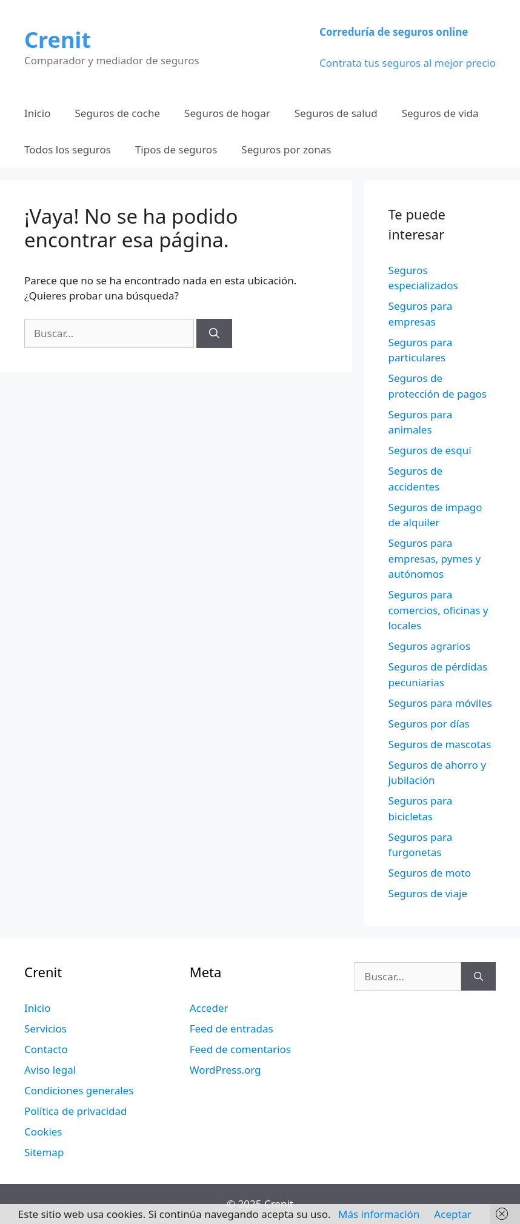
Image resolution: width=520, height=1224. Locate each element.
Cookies (43, 1132)
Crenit (57, 40)
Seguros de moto (429, 873)
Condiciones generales (78, 1090)
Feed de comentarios (240, 1049)
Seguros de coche (118, 113)
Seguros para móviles (440, 703)
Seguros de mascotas (440, 744)
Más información (378, 1214)
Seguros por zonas (286, 149)
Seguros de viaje (427, 893)
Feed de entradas (231, 1028)
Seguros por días (429, 724)
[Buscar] (214, 333)
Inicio (37, 113)
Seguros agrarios (429, 646)
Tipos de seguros (176, 149)
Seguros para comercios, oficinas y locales (438, 609)
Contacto (46, 1049)
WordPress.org (225, 1070)
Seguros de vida (440, 113)
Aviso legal (50, 1070)
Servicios (45, 1028)
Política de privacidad (75, 1111)
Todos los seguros (67, 149)
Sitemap (44, 1152)
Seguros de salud (336, 113)
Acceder (209, 1008)
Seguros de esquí (430, 450)
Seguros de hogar (227, 113)
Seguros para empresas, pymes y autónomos (434, 558)
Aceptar (453, 1214)
